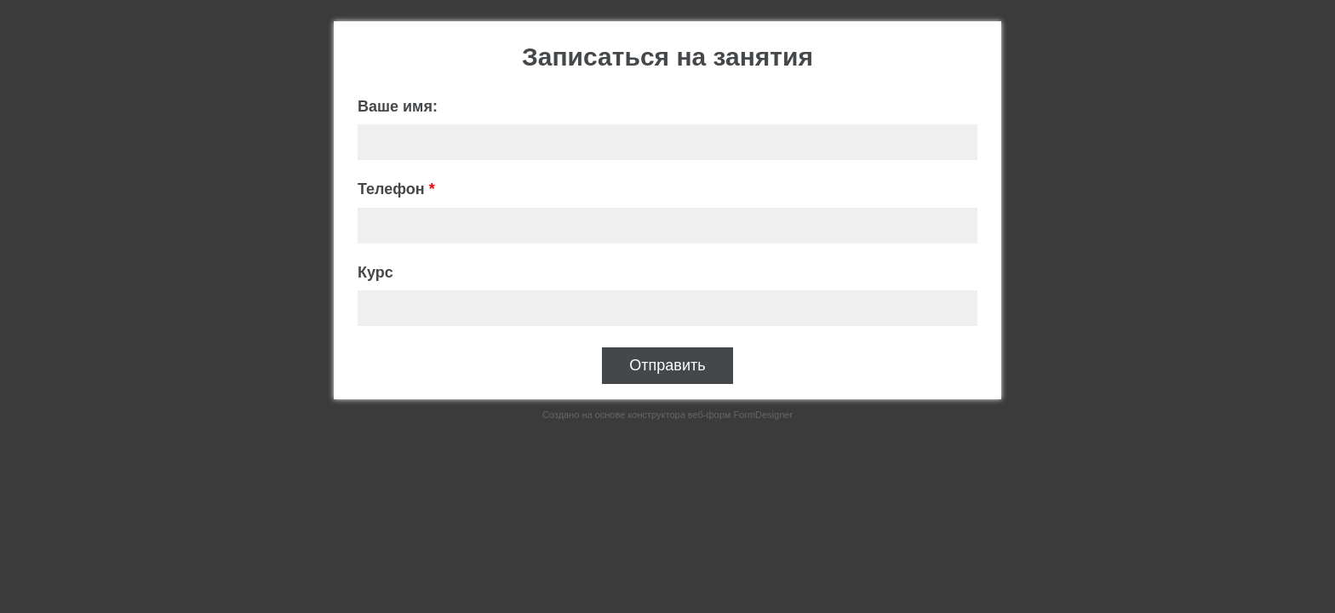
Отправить (667, 365)
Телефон (396, 189)
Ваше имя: (398, 106)
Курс (375, 272)
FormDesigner (763, 415)
